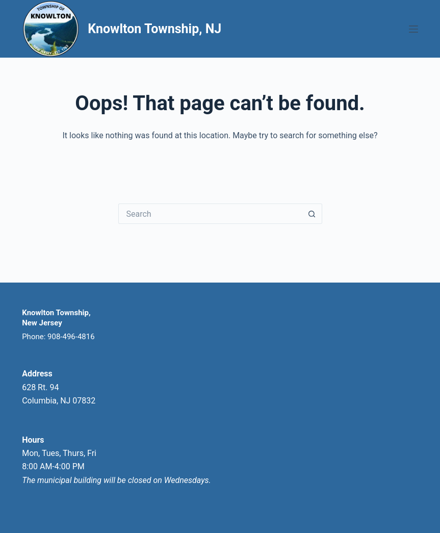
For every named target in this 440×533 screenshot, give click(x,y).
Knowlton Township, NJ (154, 28)
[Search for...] (210, 214)
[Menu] (413, 29)
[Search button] (312, 214)
